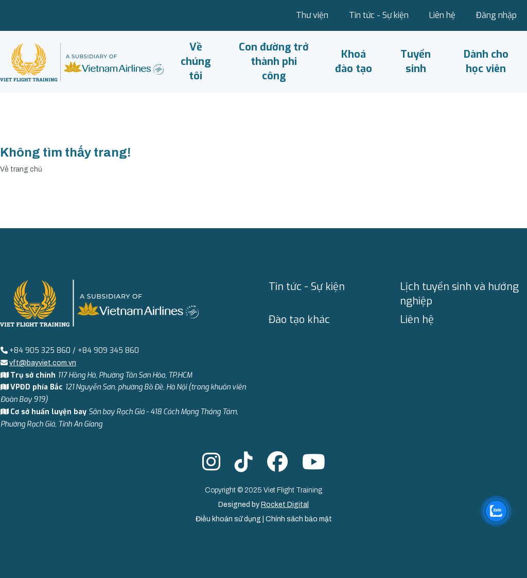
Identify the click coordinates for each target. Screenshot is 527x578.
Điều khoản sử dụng (229, 519)
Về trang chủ (21, 169)
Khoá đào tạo (353, 61)
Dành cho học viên (486, 61)
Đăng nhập (496, 15)
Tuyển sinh (415, 61)
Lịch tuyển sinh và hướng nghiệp (459, 294)
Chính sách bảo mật (299, 519)
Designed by (263, 504)
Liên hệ (442, 15)
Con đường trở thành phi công (274, 61)
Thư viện (312, 15)
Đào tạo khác (299, 320)
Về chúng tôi (195, 61)
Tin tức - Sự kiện (379, 15)
